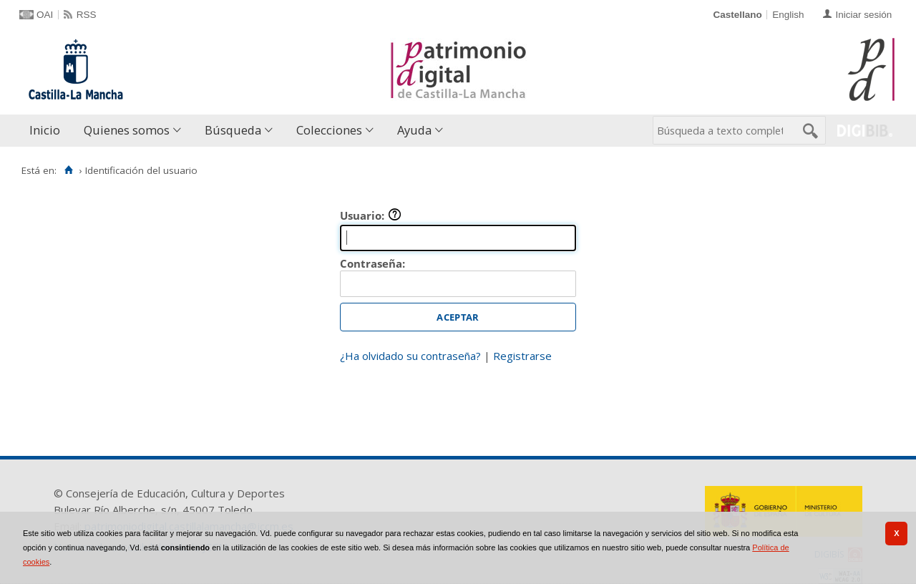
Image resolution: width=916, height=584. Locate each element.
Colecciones (329, 130)
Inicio (44, 130)
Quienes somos (127, 130)
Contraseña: (372, 263)
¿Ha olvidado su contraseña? (410, 356)
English (788, 14)
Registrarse (522, 356)
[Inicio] (68, 170)
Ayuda (414, 130)
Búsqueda (233, 130)
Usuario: (370, 215)
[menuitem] (48, 131)
